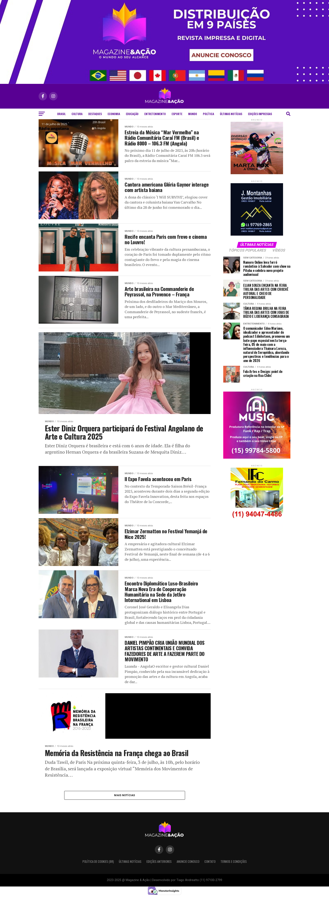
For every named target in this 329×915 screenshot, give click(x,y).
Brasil (61, 114)
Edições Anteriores (159, 881)
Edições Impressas (260, 114)
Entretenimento (155, 114)
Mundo (192, 114)
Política (208, 114)
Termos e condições (234, 881)
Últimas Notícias (231, 114)
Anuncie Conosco (188, 881)
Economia (114, 114)
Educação (132, 114)
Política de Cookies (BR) (98, 881)
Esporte (177, 114)
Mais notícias (124, 814)
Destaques (95, 114)
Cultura (77, 114)
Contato (209, 881)
